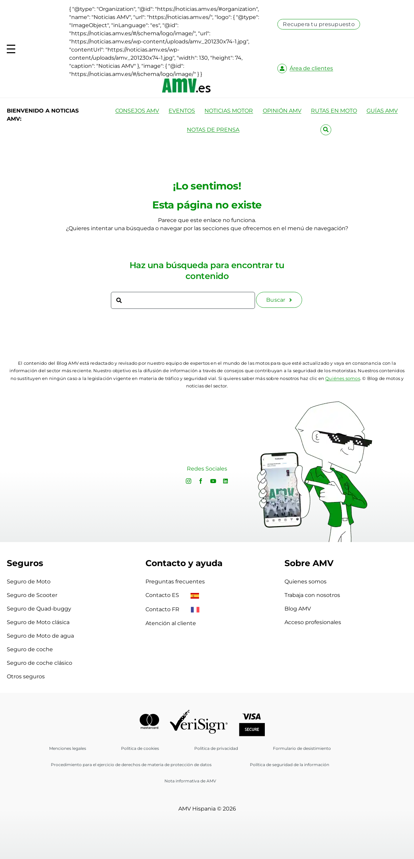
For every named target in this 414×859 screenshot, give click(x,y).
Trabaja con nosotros (312, 595)
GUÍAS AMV (382, 110)
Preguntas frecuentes (175, 581)
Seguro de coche (30, 649)
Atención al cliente (170, 623)
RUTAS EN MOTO (334, 110)
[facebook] (200, 481)
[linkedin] (225, 481)
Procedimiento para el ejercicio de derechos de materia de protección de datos (131, 764)
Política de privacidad (216, 748)
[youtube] (213, 481)
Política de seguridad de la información (289, 764)
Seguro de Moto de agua (40, 636)
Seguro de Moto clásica (38, 622)
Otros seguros (26, 676)
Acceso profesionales (312, 622)
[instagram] (188, 481)
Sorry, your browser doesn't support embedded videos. (82, 469)
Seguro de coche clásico (39, 663)
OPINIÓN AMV (282, 110)
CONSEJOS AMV (137, 110)
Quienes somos (305, 581)
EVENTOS (182, 110)
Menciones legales (67, 748)
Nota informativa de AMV (190, 780)
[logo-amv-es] (186, 81)
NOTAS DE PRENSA (213, 129)
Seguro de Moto (29, 581)
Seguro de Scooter (32, 595)
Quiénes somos (342, 378)
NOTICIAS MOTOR (228, 110)
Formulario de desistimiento (302, 748)
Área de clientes (311, 68)
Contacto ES (172, 595)
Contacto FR (172, 609)
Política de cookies (140, 748)
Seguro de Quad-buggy (39, 608)
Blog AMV (297, 608)
